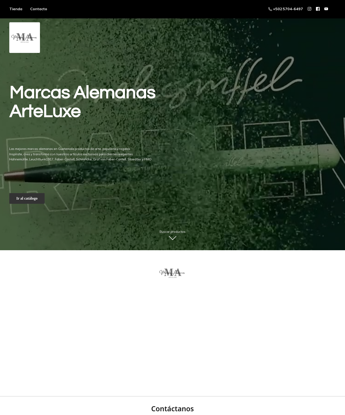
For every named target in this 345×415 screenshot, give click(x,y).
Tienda (15, 8)
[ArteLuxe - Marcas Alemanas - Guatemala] (172, 273)
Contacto (38, 8)
